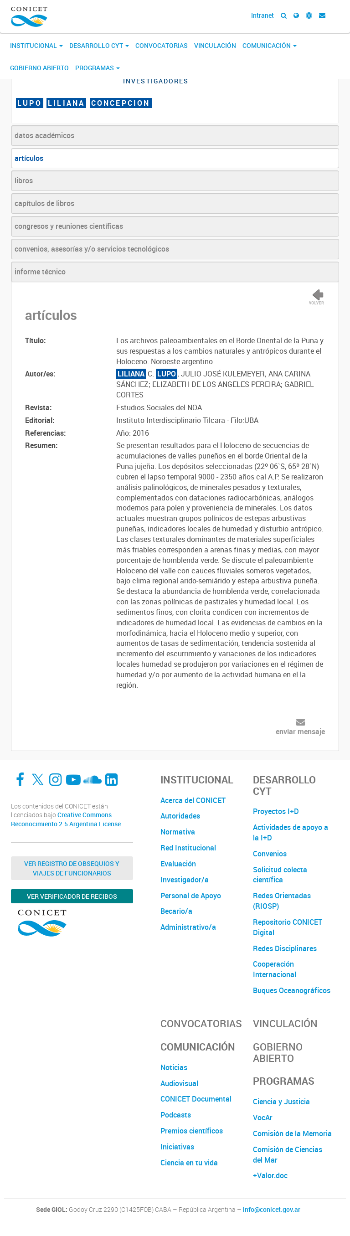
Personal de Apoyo (190, 896)
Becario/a (176, 911)
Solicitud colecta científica (280, 875)
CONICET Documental (196, 1099)
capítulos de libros (44, 203)
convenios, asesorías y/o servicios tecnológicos (92, 249)
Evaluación (178, 864)
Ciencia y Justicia (281, 1102)
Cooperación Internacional (274, 969)
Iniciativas (177, 1147)
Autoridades (180, 816)
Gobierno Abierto (39, 67)
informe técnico (40, 272)
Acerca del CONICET (193, 800)
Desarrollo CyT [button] (99, 45)
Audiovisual (179, 1083)
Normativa (177, 832)
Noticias (173, 1067)
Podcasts (175, 1115)
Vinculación (215, 45)
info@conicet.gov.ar (271, 1209)
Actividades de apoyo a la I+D (290, 832)
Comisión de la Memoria (292, 1133)
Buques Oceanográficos (291, 990)
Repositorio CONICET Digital (287, 927)
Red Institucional (188, 848)
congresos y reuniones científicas (69, 226)
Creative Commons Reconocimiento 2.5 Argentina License (66, 819)
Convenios (270, 854)
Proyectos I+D (276, 811)
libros (24, 180)
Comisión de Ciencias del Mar (287, 1154)
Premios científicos (191, 1131)
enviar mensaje (300, 731)
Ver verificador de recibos (72, 896)
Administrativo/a (188, 927)
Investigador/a (184, 880)
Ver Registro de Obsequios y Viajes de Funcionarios (71, 868)
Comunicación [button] (269, 45)
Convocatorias (161, 45)
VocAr (263, 1117)
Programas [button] (97, 67)
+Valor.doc (270, 1175)
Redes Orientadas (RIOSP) (282, 901)
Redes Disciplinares (285, 948)
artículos (29, 158)
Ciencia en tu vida (189, 1163)
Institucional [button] (36, 45)
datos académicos (44, 135)
